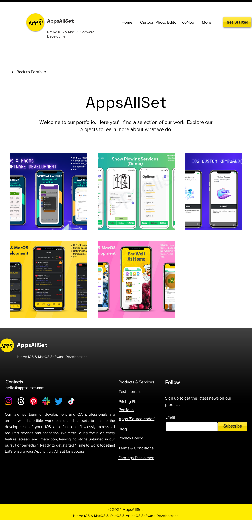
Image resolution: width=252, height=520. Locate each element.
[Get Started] (237, 22)
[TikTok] (71, 401)
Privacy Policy (130, 438)
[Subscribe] (232, 426)
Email (170, 417)
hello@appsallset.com (24, 388)
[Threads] (21, 401)
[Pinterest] (34, 401)
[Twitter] (59, 401)
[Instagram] (8, 401)
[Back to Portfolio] (28, 72)
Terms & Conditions (136, 448)
